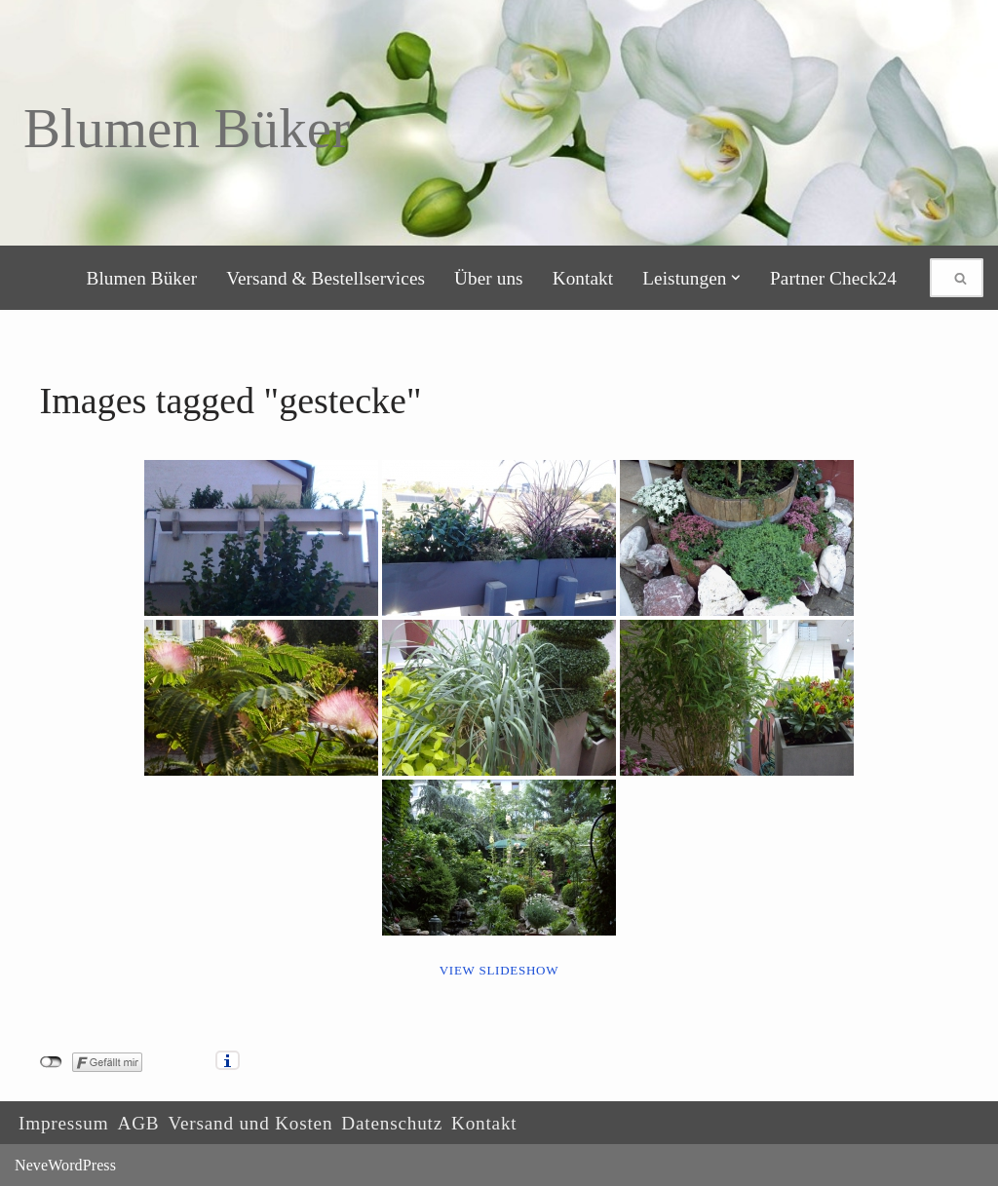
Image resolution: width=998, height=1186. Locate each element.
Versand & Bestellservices (325, 278)
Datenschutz (391, 1122)
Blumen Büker (142, 278)
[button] (736, 278)
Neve (31, 1165)
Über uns (488, 278)
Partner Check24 (833, 278)
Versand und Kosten (250, 1122)
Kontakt (583, 278)
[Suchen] (935, 277)
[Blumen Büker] (186, 129)
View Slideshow (499, 970)
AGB (138, 1122)
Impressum (63, 1122)
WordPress (82, 1165)
